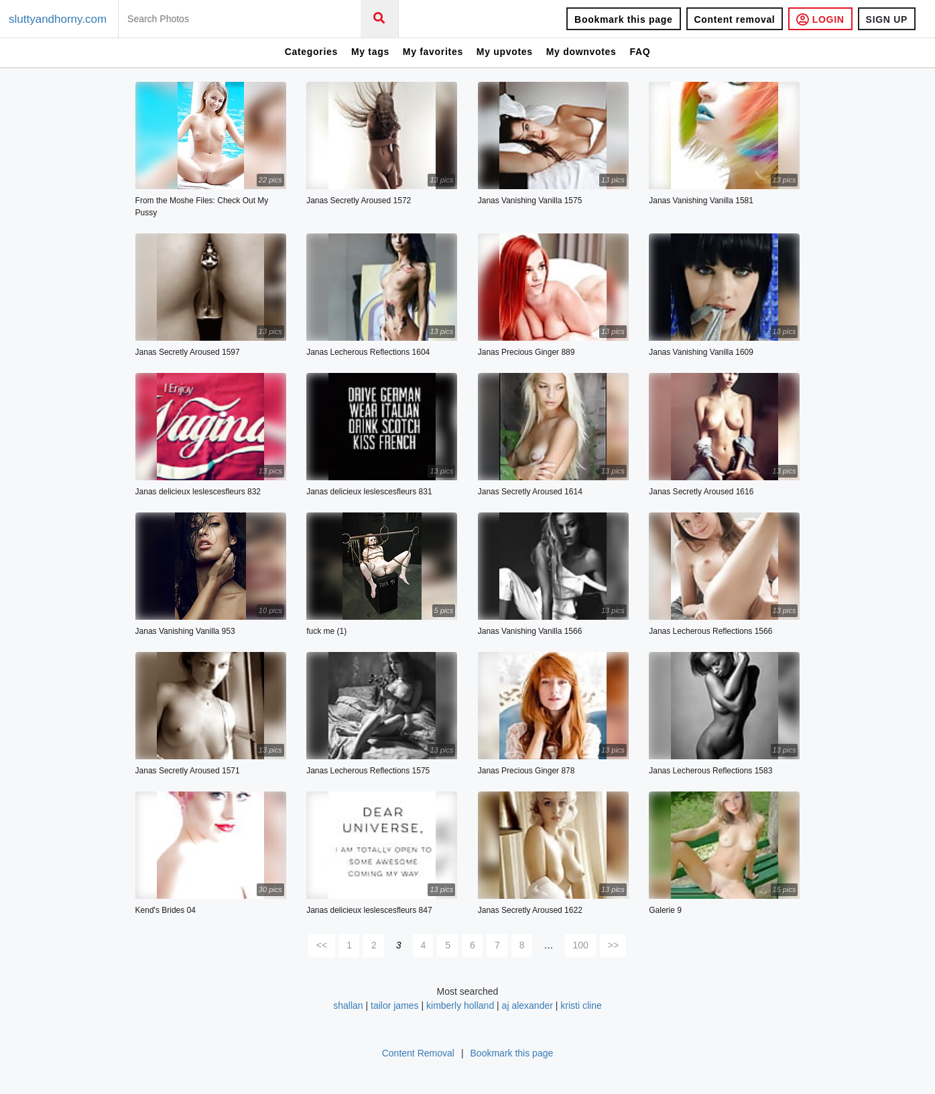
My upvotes (505, 51)
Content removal (734, 19)
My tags (370, 51)
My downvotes (581, 51)
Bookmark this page (623, 19)
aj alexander (527, 1005)
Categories (311, 51)
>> (613, 945)
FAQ (639, 51)
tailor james (395, 1005)
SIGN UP (887, 19)
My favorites (433, 51)
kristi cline (580, 1005)
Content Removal (418, 1053)
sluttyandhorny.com (58, 19)
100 (580, 945)
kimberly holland (461, 1005)
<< (321, 945)
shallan (348, 1005)
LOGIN (820, 19)
